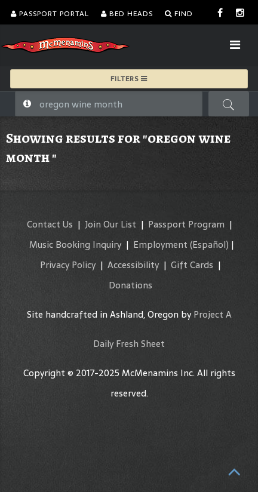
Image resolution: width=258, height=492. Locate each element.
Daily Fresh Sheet (129, 343)
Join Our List (110, 224)
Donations (130, 285)
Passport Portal (50, 14)
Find (179, 14)
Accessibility (133, 264)
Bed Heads (127, 14)
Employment (160, 244)
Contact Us (50, 224)
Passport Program (186, 224)
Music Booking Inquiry (75, 244)
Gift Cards (192, 264)
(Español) (209, 244)
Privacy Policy (68, 264)
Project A (213, 314)
